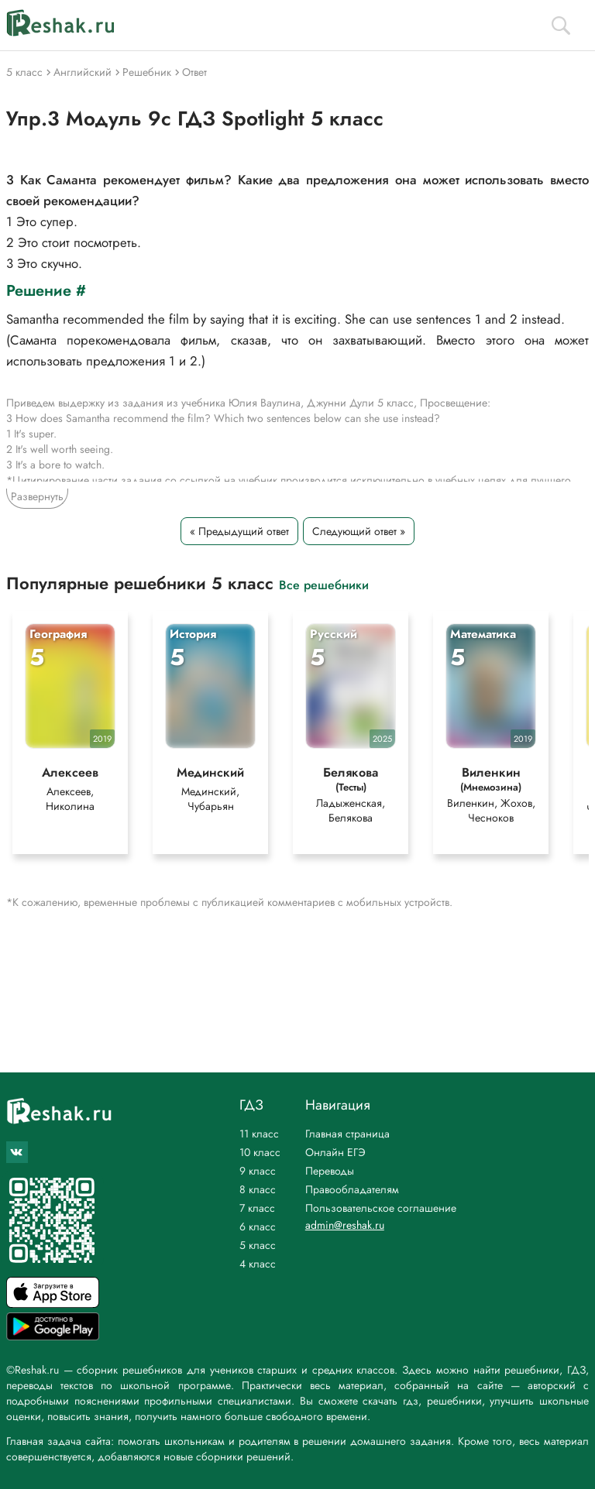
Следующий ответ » (358, 531)
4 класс (257, 1263)
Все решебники (324, 584)
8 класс (257, 1189)
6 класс (257, 1226)
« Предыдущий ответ (239, 531)
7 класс (257, 1208)
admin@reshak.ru (344, 1225)
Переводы (329, 1171)
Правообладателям (352, 1189)
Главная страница (347, 1133)
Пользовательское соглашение (380, 1208)
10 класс (259, 1152)
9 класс (257, 1171)
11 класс (259, 1133)
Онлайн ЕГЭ (335, 1152)
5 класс (257, 1245)
